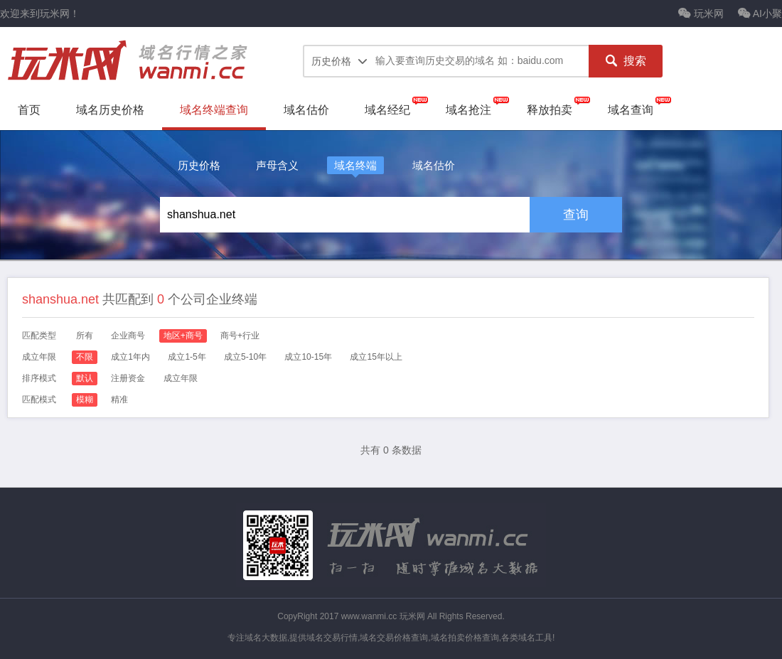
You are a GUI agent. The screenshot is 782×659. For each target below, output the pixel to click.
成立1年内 (130, 357)
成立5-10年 (245, 357)
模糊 (84, 399)
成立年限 (181, 378)
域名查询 (630, 110)
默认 (84, 378)
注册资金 (128, 378)
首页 (29, 110)
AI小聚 (760, 13)
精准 (119, 399)
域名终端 (355, 165)
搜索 (625, 61)
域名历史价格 (110, 110)
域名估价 (306, 110)
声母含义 (277, 165)
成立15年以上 (376, 357)
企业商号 (128, 336)
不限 (84, 357)
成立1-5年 (186, 357)
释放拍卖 (549, 110)
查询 (576, 215)
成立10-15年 (308, 357)
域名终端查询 (214, 110)
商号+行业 (239, 336)
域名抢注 (468, 110)
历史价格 (199, 165)
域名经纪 (387, 110)
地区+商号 (183, 336)
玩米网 (701, 13)
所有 (84, 336)
